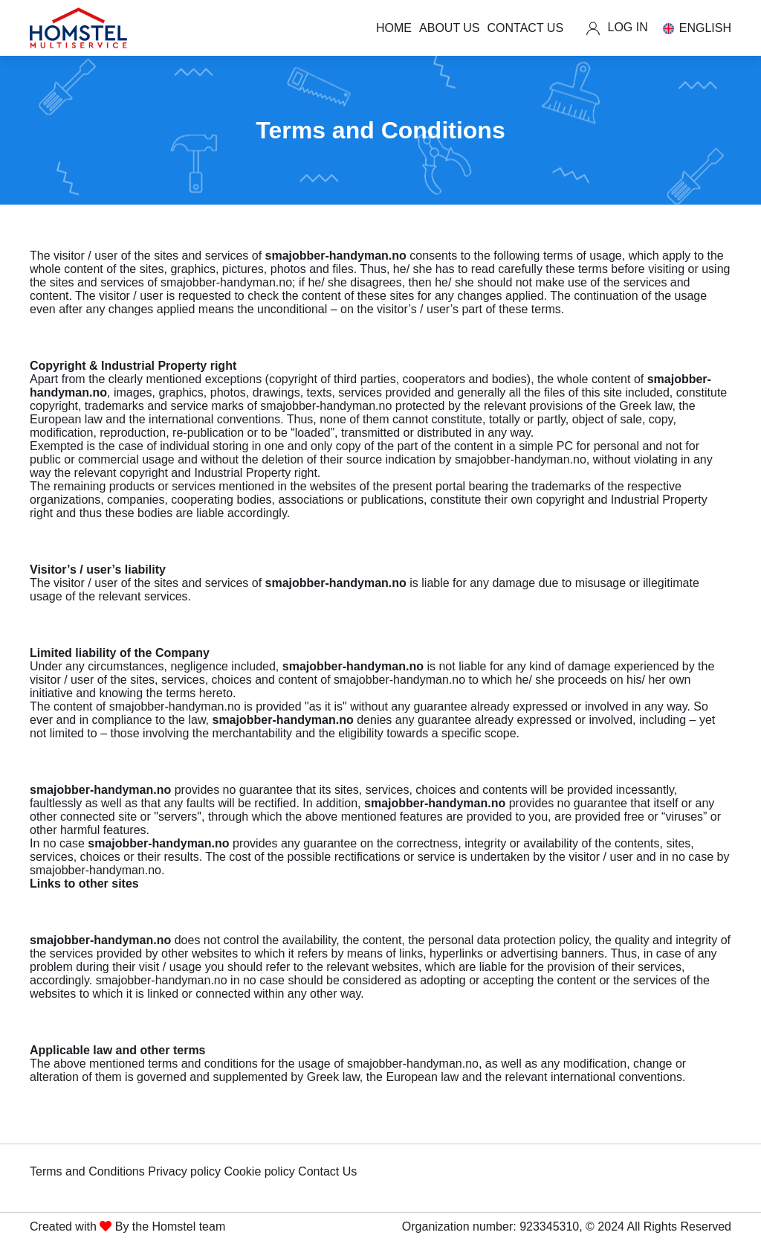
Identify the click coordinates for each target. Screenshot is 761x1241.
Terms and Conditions (87, 1171)
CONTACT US (526, 28)
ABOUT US (449, 28)
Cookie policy (259, 1171)
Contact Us (327, 1171)
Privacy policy (184, 1171)
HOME (394, 28)
